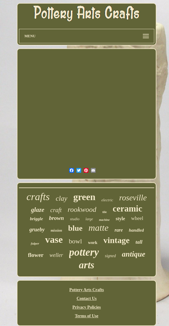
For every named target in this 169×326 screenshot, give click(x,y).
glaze (37, 209)
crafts (38, 196)
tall (139, 242)
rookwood (82, 209)
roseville (133, 197)
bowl (75, 241)
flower (36, 255)
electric (107, 200)
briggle (36, 218)
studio (75, 219)
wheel (137, 218)
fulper (35, 243)
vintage (116, 240)
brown (56, 218)
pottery (84, 252)
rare (119, 230)
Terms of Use (86, 316)
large (89, 219)
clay (61, 198)
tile (104, 212)
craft (56, 210)
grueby (37, 230)
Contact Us (87, 298)
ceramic (127, 208)
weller (56, 255)
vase (54, 239)
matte (98, 228)
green (84, 197)
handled (136, 230)
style (120, 218)
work (92, 242)
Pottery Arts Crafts (86, 290)
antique (133, 254)
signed (110, 256)
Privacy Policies (86, 307)
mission (56, 230)
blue (75, 228)
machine (104, 219)
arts (86, 265)
